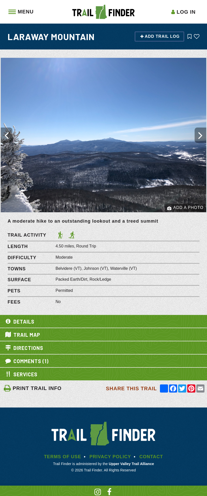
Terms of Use (62, 456)
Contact (151, 456)
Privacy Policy (110, 456)
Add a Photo (185, 207)
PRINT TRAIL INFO (32, 388)
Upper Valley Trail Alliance (131, 464)
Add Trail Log (160, 36)
